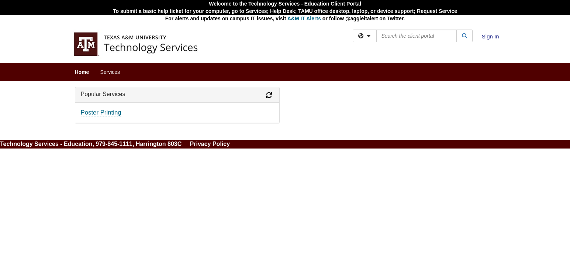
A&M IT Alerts (304, 18)
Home (82, 72)
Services (110, 72)
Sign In (490, 36)
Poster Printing (101, 112)
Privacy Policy (210, 144)
